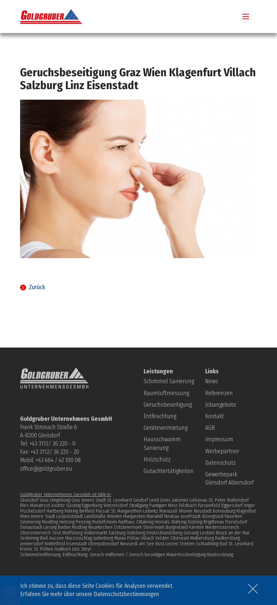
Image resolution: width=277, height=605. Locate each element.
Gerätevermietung (165, 427)
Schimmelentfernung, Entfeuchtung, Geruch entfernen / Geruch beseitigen (92, 554)
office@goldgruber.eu (46, 468)
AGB (210, 427)
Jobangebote (220, 404)
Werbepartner (222, 451)
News (211, 381)
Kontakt (214, 416)
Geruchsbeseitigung (168, 404)
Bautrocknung (220, 554)
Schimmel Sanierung (169, 381)
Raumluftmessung (166, 393)
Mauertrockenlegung (186, 554)
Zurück (37, 287)
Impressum (219, 439)
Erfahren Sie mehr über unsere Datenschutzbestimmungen (89, 594)
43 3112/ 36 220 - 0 (53, 443)
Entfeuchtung (160, 416)
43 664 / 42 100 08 (59, 460)
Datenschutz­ (220, 462)
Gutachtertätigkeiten (169, 471)
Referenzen (219, 393)
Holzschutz (157, 459)
